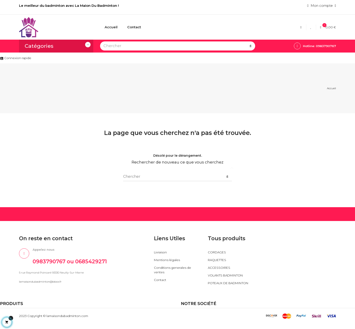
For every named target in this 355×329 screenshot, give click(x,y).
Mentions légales (168, 260)
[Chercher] (177, 45)
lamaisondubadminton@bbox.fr (40, 284)
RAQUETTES (219, 260)
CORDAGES (218, 253)
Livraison (161, 253)
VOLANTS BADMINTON (228, 276)
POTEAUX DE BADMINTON (219, 285)
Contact (161, 280)
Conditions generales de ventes (174, 270)
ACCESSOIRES (220, 268)
